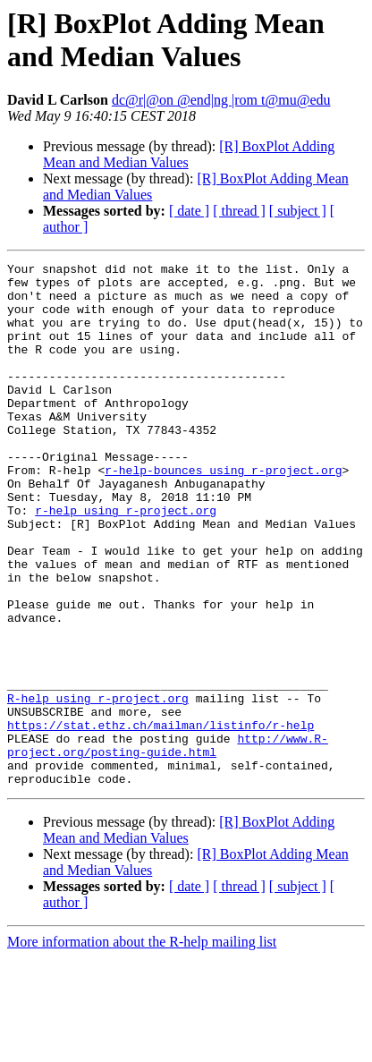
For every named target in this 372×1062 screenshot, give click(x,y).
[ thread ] (239, 210)
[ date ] (189, 210)
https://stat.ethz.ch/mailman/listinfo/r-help (160, 819)
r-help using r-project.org (125, 561)
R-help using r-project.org (98, 786)
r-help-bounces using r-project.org (223, 513)
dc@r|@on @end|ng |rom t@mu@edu (221, 99)
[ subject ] (297, 210)
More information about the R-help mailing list (141, 1046)
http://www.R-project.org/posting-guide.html (167, 843)
